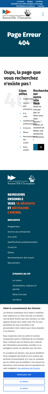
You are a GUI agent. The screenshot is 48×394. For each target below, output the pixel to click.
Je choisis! (24, 381)
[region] (24, 349)
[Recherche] (41, 147)
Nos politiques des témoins (29, 368)
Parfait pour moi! (24, 375)
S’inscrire (27, 128)
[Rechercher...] (35, 147)
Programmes (28, 99)
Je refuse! (24, 388)
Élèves (25, 132)
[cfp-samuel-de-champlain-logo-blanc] (22, 176)
